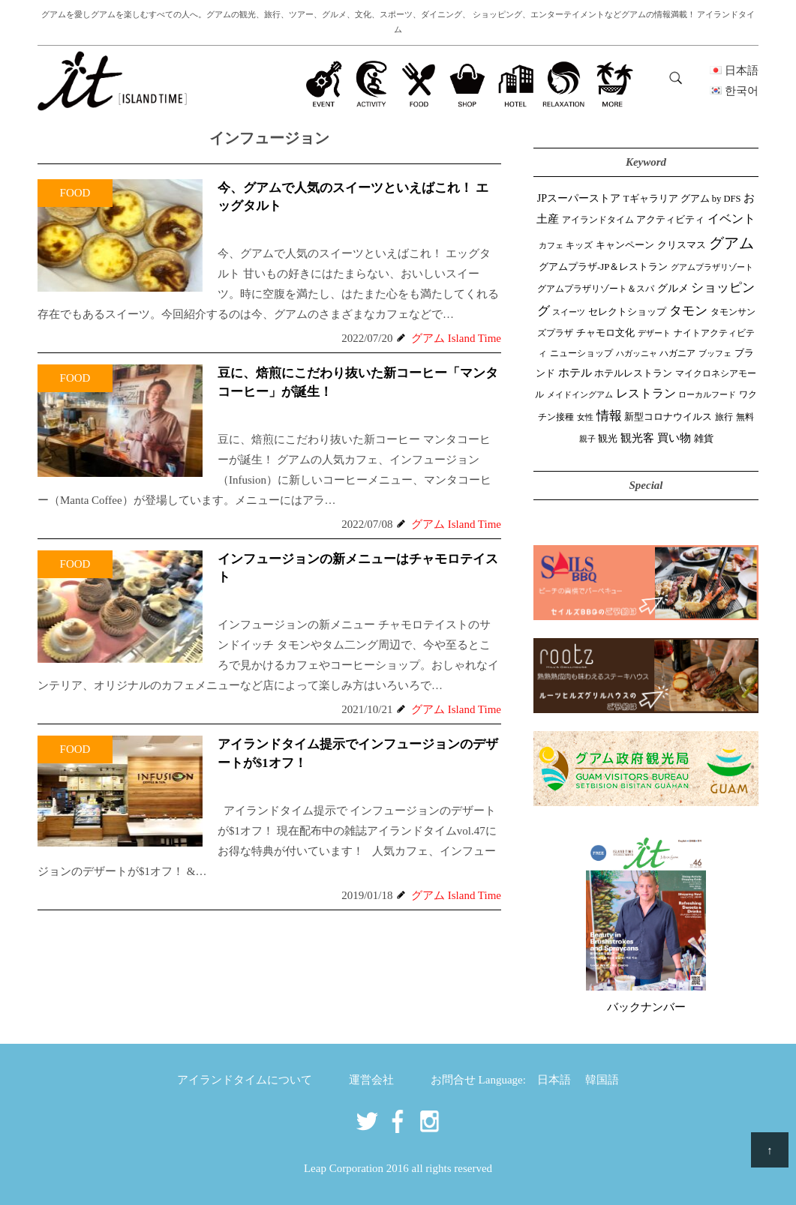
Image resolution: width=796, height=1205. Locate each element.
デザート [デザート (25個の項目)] (654, 332)
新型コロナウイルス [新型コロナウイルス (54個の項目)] (668, 417)
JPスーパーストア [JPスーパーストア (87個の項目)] (578, 198)
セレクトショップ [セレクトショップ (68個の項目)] (627, 311)
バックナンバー (646, 1007)
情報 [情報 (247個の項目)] (609, 416)
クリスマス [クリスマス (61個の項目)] (681, 244)
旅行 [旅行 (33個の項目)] (724, 417)
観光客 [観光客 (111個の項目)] (637, 438)
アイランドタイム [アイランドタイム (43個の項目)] (598, 219)
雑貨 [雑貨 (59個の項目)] (703, 438)
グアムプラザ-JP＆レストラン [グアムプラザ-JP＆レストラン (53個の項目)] (603, 267)
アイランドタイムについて (244, 1080)
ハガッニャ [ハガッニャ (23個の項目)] (636, 353)
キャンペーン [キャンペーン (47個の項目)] (625, 245)
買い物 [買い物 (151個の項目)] (674, 437)
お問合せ (453, 1080)
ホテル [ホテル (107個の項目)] (575, 373)
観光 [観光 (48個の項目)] (607, 438)
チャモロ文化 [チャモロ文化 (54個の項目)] (605, 333)
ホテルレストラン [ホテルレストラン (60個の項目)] (633, 373)
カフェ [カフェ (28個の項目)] (551, 245)
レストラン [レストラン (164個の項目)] (646, 393)
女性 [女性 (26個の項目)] (585, 416)
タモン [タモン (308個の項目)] (688, 311)
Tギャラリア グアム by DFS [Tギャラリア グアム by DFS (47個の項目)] (682, 198)
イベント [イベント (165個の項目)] (731, 218)
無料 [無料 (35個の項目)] (745, 417)
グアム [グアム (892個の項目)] (731, 243)
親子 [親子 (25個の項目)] (587, 438)
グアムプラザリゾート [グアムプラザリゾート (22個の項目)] (712, 267)
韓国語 (602, 1080)
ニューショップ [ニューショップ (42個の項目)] (581, 353)
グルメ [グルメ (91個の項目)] (673, 288)
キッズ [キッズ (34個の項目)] (579, 245)
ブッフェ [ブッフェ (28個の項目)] (714, 353)
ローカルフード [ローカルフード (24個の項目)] (707, 394)
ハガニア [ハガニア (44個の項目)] (677, 353)
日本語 (554, 1080)
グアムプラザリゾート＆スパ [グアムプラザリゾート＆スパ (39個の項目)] (595, 288)
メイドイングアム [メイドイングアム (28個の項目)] (580, 394)
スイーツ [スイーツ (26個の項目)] (568, 311)
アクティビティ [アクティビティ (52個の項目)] (670, 219)
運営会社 (371, 1080)
